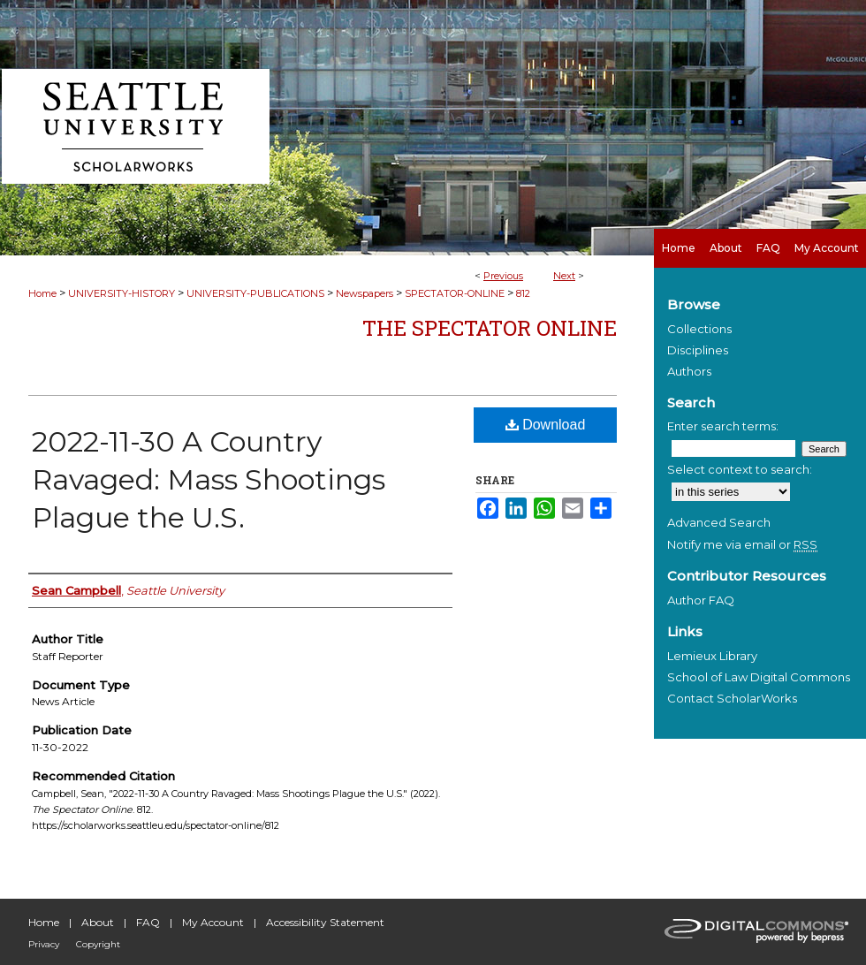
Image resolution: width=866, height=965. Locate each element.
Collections (699, 329)
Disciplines (697, 350)
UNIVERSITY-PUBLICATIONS (255, 293)
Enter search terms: (723, 426)
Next (564, 276)
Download (545, 424)
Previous (503, 276)
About (97, 922)
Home (42, 293)
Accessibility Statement (325, 922)
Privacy (43, 944)
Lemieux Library (712, 656)
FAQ (148, 922)
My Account (213, 922)
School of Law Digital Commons (758, 677)
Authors (689, 371)
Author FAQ (700, 600)
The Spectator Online (489, 328)
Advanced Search (719, 522)
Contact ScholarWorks (732, 698)
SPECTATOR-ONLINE (455, 293)
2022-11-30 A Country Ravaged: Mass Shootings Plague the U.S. (208, 479)
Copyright (98, 944)
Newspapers (364, 293)
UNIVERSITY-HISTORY (121, 293)
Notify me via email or (742, 544)
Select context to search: (739, 469)
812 (523, 293)
